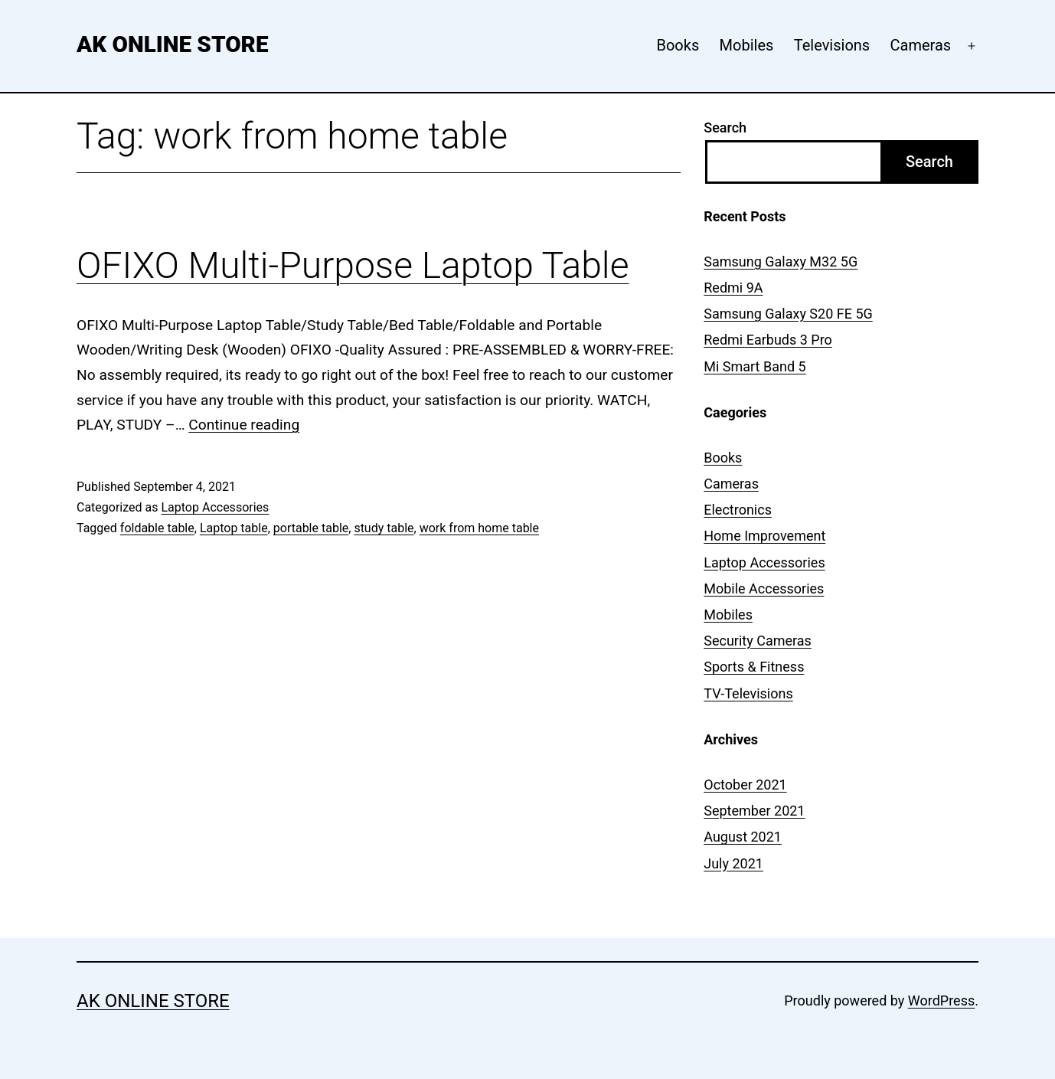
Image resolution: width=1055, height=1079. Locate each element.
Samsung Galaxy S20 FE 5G (788, 314)
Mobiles (747, 45)
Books (677, 45)
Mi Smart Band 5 (754, 366)
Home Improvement (764, 536)
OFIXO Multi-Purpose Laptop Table (353, 265)
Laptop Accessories (215, 507)
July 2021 (733, 863)
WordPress (941, 1000)
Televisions (832, 45)
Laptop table (234, 528)
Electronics (738, 510)
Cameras (921, 45)
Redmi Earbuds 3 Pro (768, 340)
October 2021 (745, 785)
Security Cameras (758, 641)
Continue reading (243, 424)
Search (725, 127)
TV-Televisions (748, 693)
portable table (310, 528)
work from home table (479, 528)
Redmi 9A (733, 288)
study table (383, 528)
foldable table (157, 528)
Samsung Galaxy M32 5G (780, 261)
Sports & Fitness (754, 667)
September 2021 (754, 811)
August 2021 (743, 837)
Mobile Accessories (764, 588)
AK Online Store (172, 44)
